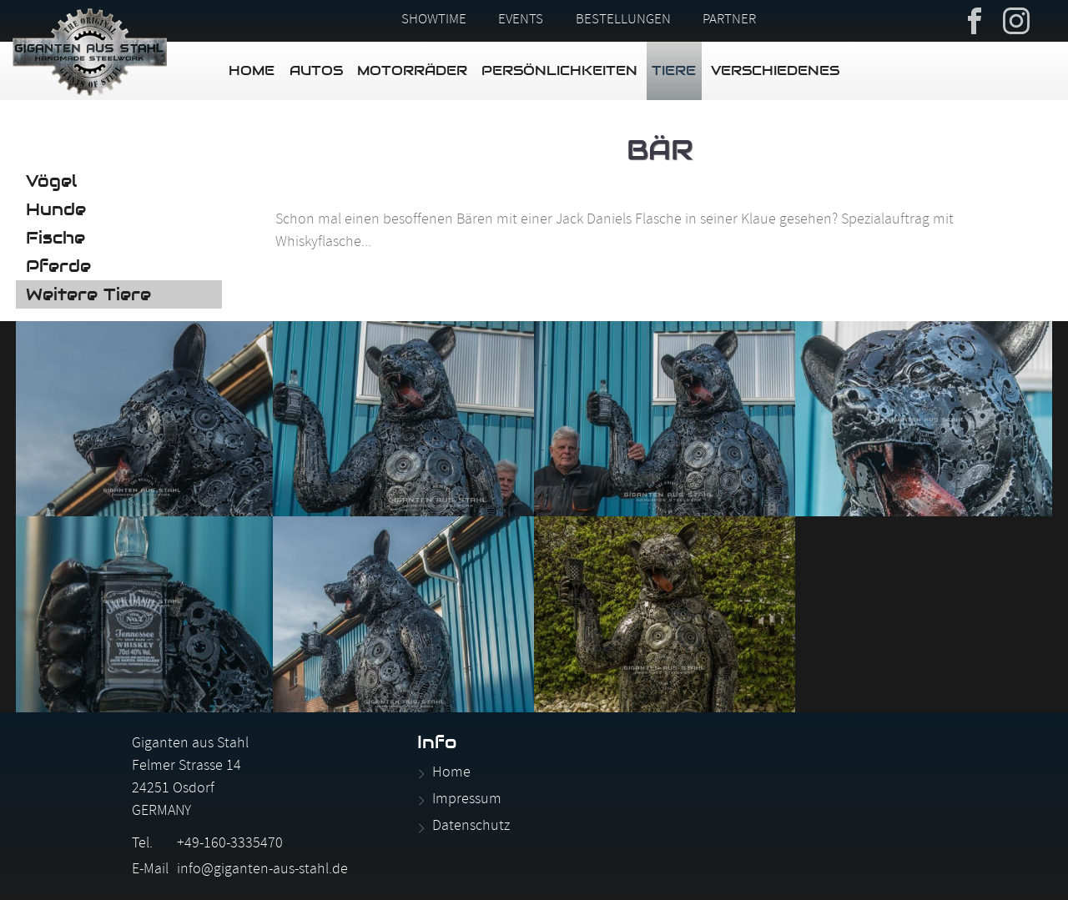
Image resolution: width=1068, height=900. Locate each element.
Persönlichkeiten (559, 70)
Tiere (674, 70)
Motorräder (412, 70)
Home (252, 70)
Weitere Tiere (88, 294)
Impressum (466, 800)
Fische (55, 238)
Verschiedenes (775, 70)
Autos (316, 70)
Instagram (1016, 19)
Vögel (51, 181)
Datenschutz (471, 827)
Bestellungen (623, 21)
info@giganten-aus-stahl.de (262, 870)
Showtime (433, 21)
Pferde (58, 266)
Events (520, 21)
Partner (729, 21)
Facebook (975, 19)
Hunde (56, 209)
